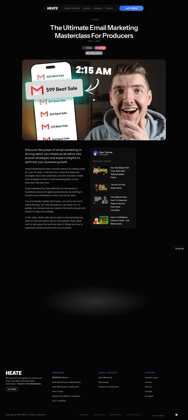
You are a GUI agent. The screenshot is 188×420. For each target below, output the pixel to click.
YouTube (148, 391)
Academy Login (151, 377)
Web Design (104, 382)
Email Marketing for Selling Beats (66, 382)
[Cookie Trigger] (158, 415)
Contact (148, 387)
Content (148, 382)
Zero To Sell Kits (59, 401)
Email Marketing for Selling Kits (65, 387)
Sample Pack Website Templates (66, 396)
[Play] (94, 100)
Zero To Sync (57, 391)
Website (60, 377)
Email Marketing (105, 377)
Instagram (149, 396)
